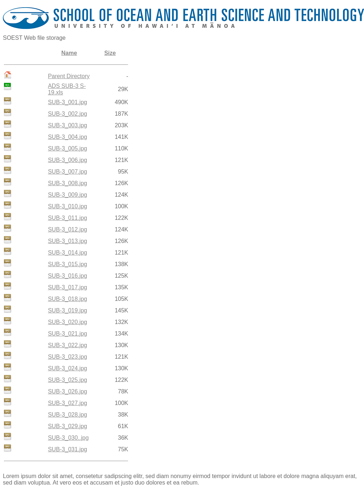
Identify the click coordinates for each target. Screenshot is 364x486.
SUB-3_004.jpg (67, 137)
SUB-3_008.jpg (67, 183)
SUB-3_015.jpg (67, 264)
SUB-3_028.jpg (67, 415)
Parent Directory (69, 76)
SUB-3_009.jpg (67, 195)
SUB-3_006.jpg (67, 160)
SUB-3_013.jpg (67, 241)
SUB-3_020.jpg (67, 322)
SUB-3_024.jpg (67, 368)
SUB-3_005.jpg (67, 148)
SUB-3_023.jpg (67, 357)
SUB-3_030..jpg (68, 438)
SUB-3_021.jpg (67, 334)
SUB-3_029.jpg (67, 426)
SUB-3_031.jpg (67, 449)
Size (110, 53)
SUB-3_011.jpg (67, 218)
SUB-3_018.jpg (67, 299)
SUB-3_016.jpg (67, 276)
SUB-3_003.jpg (67, 125)
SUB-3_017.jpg (67, 287)
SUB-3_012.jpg (67, 229)
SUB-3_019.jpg (67, 310)
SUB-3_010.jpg (67, 206)
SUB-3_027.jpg (67, 403)
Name (69, 53)
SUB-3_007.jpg (67, 172)
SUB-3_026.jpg (67, 391)
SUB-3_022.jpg (67, 345)
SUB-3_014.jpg (67, 253)
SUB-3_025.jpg (67, 380)
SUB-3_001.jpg (67, 102)
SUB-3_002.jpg (67, 114)
